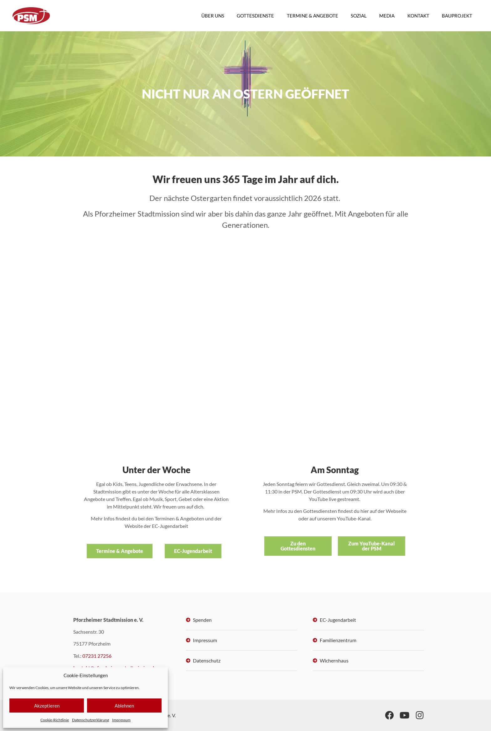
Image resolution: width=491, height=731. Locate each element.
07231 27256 (96, 656)
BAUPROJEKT (457, 15)
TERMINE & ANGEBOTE (313, 15)
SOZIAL (359, 15)
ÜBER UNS (213, 15)
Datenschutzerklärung (90, 720)
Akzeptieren (46, 705)
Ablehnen (124, 705)
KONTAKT (418, 15)
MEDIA (387, 15)
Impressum (121, 720)
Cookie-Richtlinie (54, 720)
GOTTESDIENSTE (256, 15)
